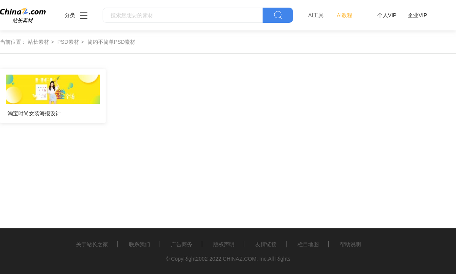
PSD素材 (68, 42)
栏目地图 (308, 244)
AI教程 (344, 15)
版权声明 (223, 244)
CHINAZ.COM (239, 259)
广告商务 (181, 244)
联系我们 (139, 244)
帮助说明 (350, 244)
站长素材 (38, 42)
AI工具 (316, 15)
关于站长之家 (92, 244)
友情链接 (266, 244)
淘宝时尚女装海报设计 (34, 113)
